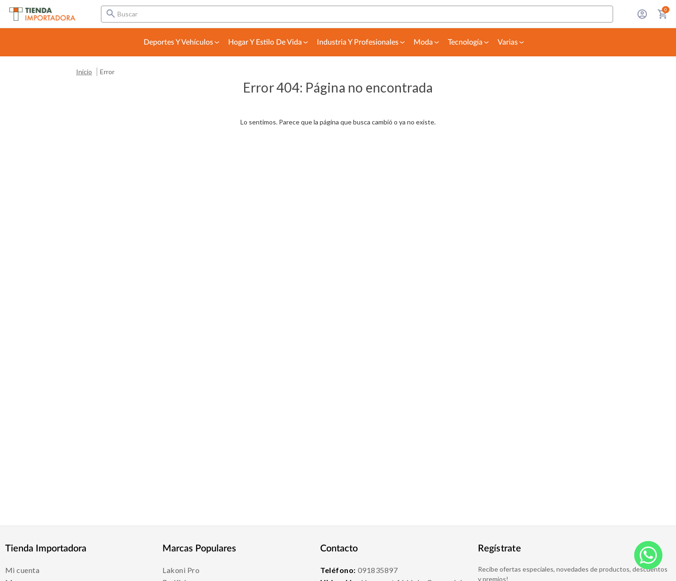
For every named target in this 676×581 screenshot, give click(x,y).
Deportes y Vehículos (182, 42)
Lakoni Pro (181, 570)
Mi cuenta (22, 570)
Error (107, 72)
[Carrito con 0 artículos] (662, 14)
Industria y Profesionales (361, 42)
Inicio (84, 72)
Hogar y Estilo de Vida (268, 42)
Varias (511, 42)
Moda (427, 42)
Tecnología (469, 42)
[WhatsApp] (648, 555)
